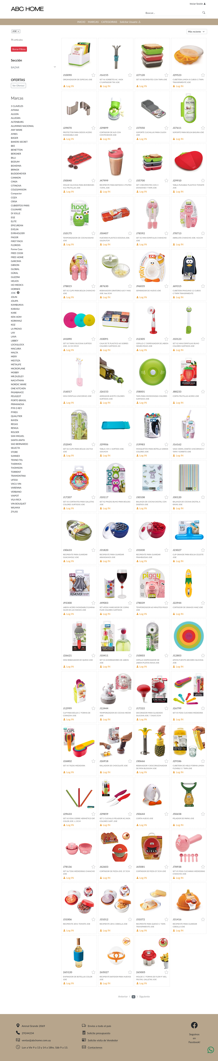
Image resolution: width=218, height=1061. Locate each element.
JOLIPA (14, 301)
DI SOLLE (15, 213)
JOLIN (14, 297)
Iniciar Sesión (198, 3)
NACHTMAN (17, 380)
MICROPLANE (18, 368)
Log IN (68, 86)
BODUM (15, 161)
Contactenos (92, 1047)
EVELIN (14, 229)
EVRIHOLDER (18, 233)
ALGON (15, 114)
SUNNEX (15, 456)
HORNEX (15, 289)
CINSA (14, 181)
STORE (14, 452)
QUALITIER (16, 416)
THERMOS (16, 464)
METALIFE (16, 364)
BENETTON (17, 149)
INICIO (81, 21)
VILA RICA (16, 499)
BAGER (14, 138)
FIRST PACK (17, 241)
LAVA (13, 336)
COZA (14, 197)
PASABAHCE (17, 392)
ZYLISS (14, 511)
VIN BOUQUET (18, 503)
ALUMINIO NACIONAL (22, 126)
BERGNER (16, 153)
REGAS (14, 424)
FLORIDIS (16, 245)
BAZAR (15, 67)
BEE (13, 146)
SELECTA (15, 448)
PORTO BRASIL (18, 400)
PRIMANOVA (17, 404)
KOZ (13, 324)
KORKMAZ (16, 320)
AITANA (15, 110)
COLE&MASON (18, 189)
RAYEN (14, 420)
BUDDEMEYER (18, 173)
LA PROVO (16, 328)
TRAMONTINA (18, 476)
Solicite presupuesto (96, 1033)
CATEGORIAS (109, 21)
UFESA (14, 480)
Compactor (16, 193)
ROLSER (15, 432)
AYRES (14, 134)
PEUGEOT (16, 396)
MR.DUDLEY (17, 376)
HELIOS (15, 281)
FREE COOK (17, 253)
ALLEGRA (15, 118)
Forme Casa (16, 249)
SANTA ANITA (18, 440)
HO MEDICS (17, 285)
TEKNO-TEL (17, 460)
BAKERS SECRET (19, 142)
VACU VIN (16, 483)
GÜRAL (14, 273)
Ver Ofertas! (18, 85)
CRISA (14, 201)
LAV (13, 332)
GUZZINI (15, 277)
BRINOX (15, 169)
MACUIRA (16, 348)
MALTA (14, 352)
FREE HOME (17, 257)
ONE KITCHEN (18, 388)
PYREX (14, 412)
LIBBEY (14, 340)
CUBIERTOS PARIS (20, 205)
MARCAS (93, 21)
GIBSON (15, 265)
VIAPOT (15, 495)
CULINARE (16, 209)
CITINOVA (16, 185)
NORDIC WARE (18, 384)
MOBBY (15, 372)
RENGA (14, 428)
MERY (14, 356)
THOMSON (17, 468)
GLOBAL (15, 269)
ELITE (14, 221)
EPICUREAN (17, 225)
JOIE (14, 31)
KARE (14, 313)
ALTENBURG (17, 122)
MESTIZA (15, 360)
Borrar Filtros (19, 49)
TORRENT (16, 472)
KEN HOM (16, 317)
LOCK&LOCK (17, 344)
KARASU (15, 309)
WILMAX (15, 507)
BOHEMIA (16, 165)
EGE (13, 217)
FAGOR (14, 237)
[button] (93, 75)
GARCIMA (16, 261)
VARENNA (16, 487)
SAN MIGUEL (17, 436)
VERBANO (16, 491)
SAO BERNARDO (19, 444)
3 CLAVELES (17, 106)
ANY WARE (16, 130)
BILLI (13, 157)
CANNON (16, 177)
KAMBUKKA (17, 305)
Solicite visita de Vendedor (100, 1040)
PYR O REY (16, 408)
